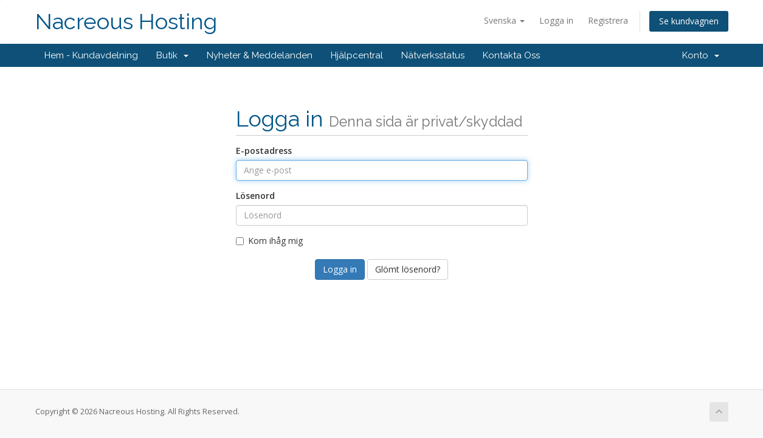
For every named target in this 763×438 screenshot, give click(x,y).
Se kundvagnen (689, 21)
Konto (700, 55)
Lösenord (255, 195)
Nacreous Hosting (126, 22)
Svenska (504, 20)
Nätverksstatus (432, 55)
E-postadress (264, 150)
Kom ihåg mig (269, 240)
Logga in (556, 20)
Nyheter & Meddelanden (259, 55)
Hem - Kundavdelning (91, 55)
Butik (172, 55)
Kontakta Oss (511, 55)
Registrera (608, 20)
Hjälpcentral (357, 55)
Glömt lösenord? (407, 269)
